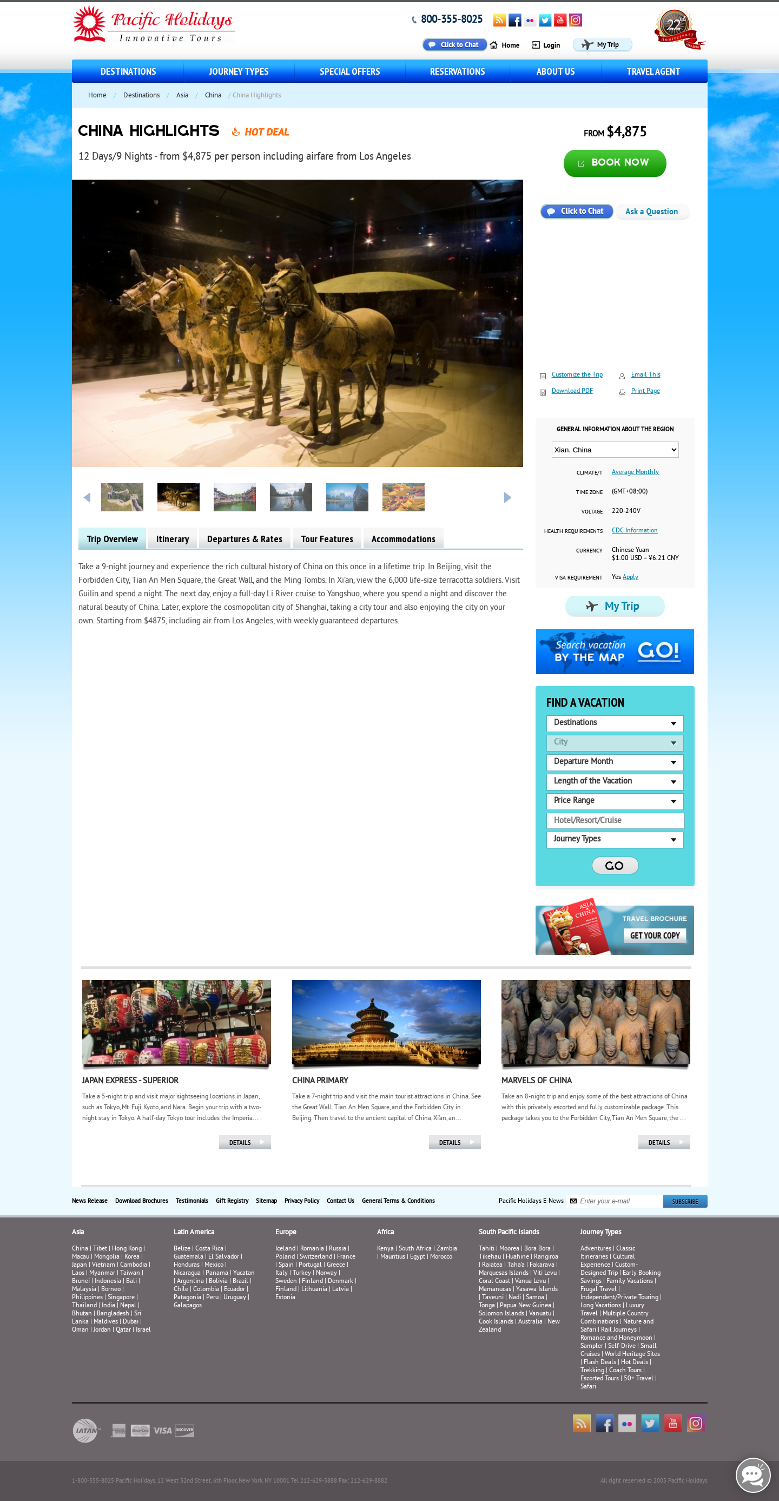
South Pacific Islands (509, 1232)
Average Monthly (635, 473)
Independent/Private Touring (619, 1298)
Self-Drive (622, 1346)
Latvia (340, 1290)
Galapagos (188, 1306)
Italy (281, 1273)
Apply (630, 578)
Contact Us (340, 1201)
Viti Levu (545, 1273)
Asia (182, 95)
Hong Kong (127, 1249)
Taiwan (130, 1273)
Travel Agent (653, 71)
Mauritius (392, 1257)
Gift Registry (232, 1201)
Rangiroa (546, 1257)
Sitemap (266, 1201)
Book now (620, 163)
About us (556, 71)
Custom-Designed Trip (609, 1269)
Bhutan (82, 1314)
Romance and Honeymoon (616, 1338)
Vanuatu (540, 1314)
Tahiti (486, 1249)
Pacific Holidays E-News (531, 1201)
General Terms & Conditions (398, 1201)
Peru (212, 1298)
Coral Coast (494, 1282)
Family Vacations (629, 1282)
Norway (326, 1273)
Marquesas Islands (504, 1273)
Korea (132, 1257)
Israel (143, 1330)
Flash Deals (600, 1363)
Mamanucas (495, 1290)
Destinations (128, 71)
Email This (646, 375)
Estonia (285, 1298)
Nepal (128, 1306)
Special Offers (350, 71)
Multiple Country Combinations (614, 1318)
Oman (80, 1330)
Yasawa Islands (537, 1290)
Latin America (194, 1232)
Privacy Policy (302, 1201)
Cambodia (133, 1265)
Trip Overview (112, 538)
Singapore (121, 1298)
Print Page (645, 391)
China (213, 95)
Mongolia (107, 1257)
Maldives (106, 1322)
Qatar (123, 1330)
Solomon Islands (501, 1314)
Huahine (517, 1257)
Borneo (111, 1290)
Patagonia (188, 1298)
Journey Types (239, 71)
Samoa (535, 1298)
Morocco (441, 1257)
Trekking (592, 1371)
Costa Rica (209, 1249)
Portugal (310, 1265)
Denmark (340, 1282)
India (108, 1306)
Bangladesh (113, 1314)
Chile (181, 1290)
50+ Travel (638, 1379)
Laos (78, 1273)
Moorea (509, 1249)
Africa (385, 1232)
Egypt (417, 1257)
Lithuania (314, 1290)
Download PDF (572, 391)
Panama (217, 1273)
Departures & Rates (244, 538)
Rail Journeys (619, 1330)
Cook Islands (496, 1322)
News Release (90, 1201)
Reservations (457, 71)
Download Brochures (141, 1201)
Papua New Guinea (525, 1306)
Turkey (302, 1273)
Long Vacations (600, 1306)
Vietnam (103, 1265)
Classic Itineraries (607, 1253)
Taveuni (493, 1298)
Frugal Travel (598, 1290)
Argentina (190, 1282)
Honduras (187, 1265)
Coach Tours (625, 1371)
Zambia (447, 1249)
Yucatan (244, 1273)
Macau (80, 1257)
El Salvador (223, 1257)
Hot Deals (634, 1363)
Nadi (515, 1298)
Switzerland (316, 1257)
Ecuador (234, 1290)
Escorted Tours (599, 1379)
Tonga (487, 1306)
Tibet (101, 1249)
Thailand (84, 1306)
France (346, 1257)
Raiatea (492, 1265)
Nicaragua (187, 1273)
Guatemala (188, 1257)
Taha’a (516, 1265)
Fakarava (542, 1265)
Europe (285, 1232)
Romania (312, 1249)
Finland (312, 1282)
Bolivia (218, 1282)
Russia (337, 1249)
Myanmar (102, 1273)
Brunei (81, 1282)
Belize (182, 1249)
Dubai (130, 1322)
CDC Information (635, 531)
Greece (336, 1265)
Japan (79, 1265)
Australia (530, 1322)
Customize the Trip (577, 375)
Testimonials (192, 1201)
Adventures (595, 1249)
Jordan (102, 1330)
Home (97, 95)
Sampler (591, 1346)
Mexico (213, 1265)
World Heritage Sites (632, 1355)
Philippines (87, 1298)
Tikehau (490, 1257)
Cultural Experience (607, 1261)
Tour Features (327, 538)
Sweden (286, 1282)
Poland (285, 1257)
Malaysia (84, 1290)
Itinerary (172, 538)
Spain (286, 1265)
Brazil (240, 1282)
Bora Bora (537, 1249)
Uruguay (234, 1298)
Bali (131, 1282)
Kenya (385, 1249)
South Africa (415, 1249)
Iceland (285, 1249)
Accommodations (403, 538)
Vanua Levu (530, 1282)
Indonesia (108, 1282)
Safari (588, 1387)
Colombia (206, 1290)
